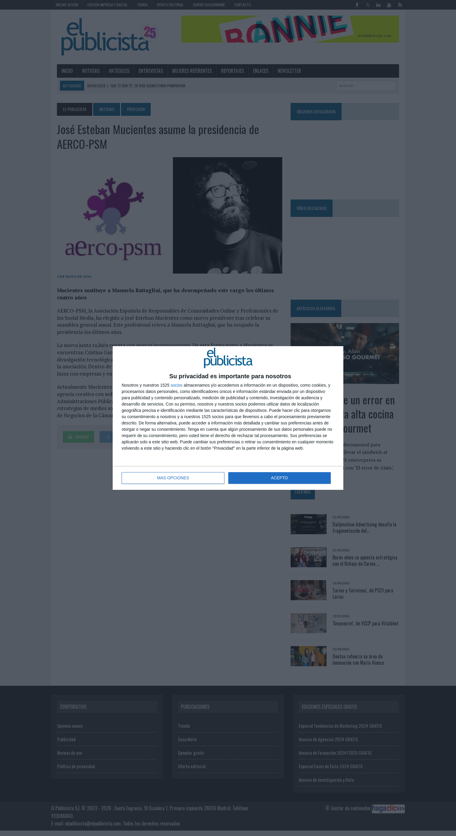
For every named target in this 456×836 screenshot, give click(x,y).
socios (176, 385)
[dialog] (228, 418)
